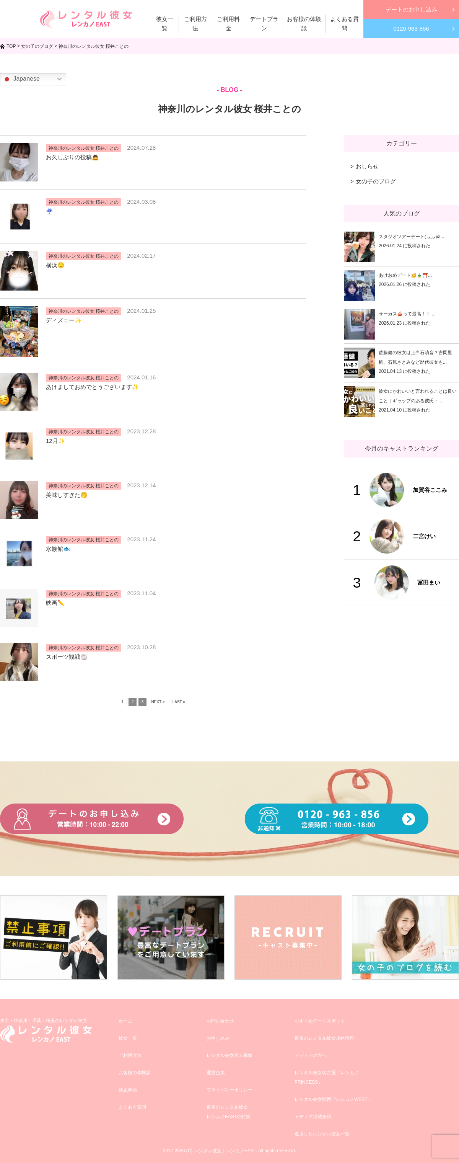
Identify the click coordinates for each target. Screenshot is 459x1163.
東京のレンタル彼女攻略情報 (324, 1038)
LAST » (179, 702)
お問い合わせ (220, 1021)
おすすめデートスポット (320, 1021)
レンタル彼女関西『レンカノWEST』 (333, 1099)
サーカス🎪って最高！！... (406, 314)
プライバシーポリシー (229, 1090)
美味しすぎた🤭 (67, 495)
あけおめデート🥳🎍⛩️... (405, 275)
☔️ (49, 211)
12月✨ (55, 441)
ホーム (125, 1021)
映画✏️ (55, 602)
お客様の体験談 (135, 1072)
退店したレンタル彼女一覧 (322, 1134)
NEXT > (157, 702)
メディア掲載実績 (313, 1116)
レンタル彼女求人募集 (229, 1055)
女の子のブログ (376, 181)
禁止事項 (128, 1090)
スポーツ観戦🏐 (67, 656)
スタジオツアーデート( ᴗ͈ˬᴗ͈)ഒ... (411, 236)
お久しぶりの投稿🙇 (72, 157)
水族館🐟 (58, 549)
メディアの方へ (311, 1055)
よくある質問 (132, 1107)
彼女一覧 (128, 1038)
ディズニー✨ (64, 320)
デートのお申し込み (411, 9)
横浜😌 (55, 265)
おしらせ (367, 166)
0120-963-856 (411, 28)
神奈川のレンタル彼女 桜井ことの (84, 148)
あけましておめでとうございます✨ (92, 387)
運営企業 (216, 1072)
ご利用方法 (130, 1055)
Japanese (21, 79)
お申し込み (218, 1038)
